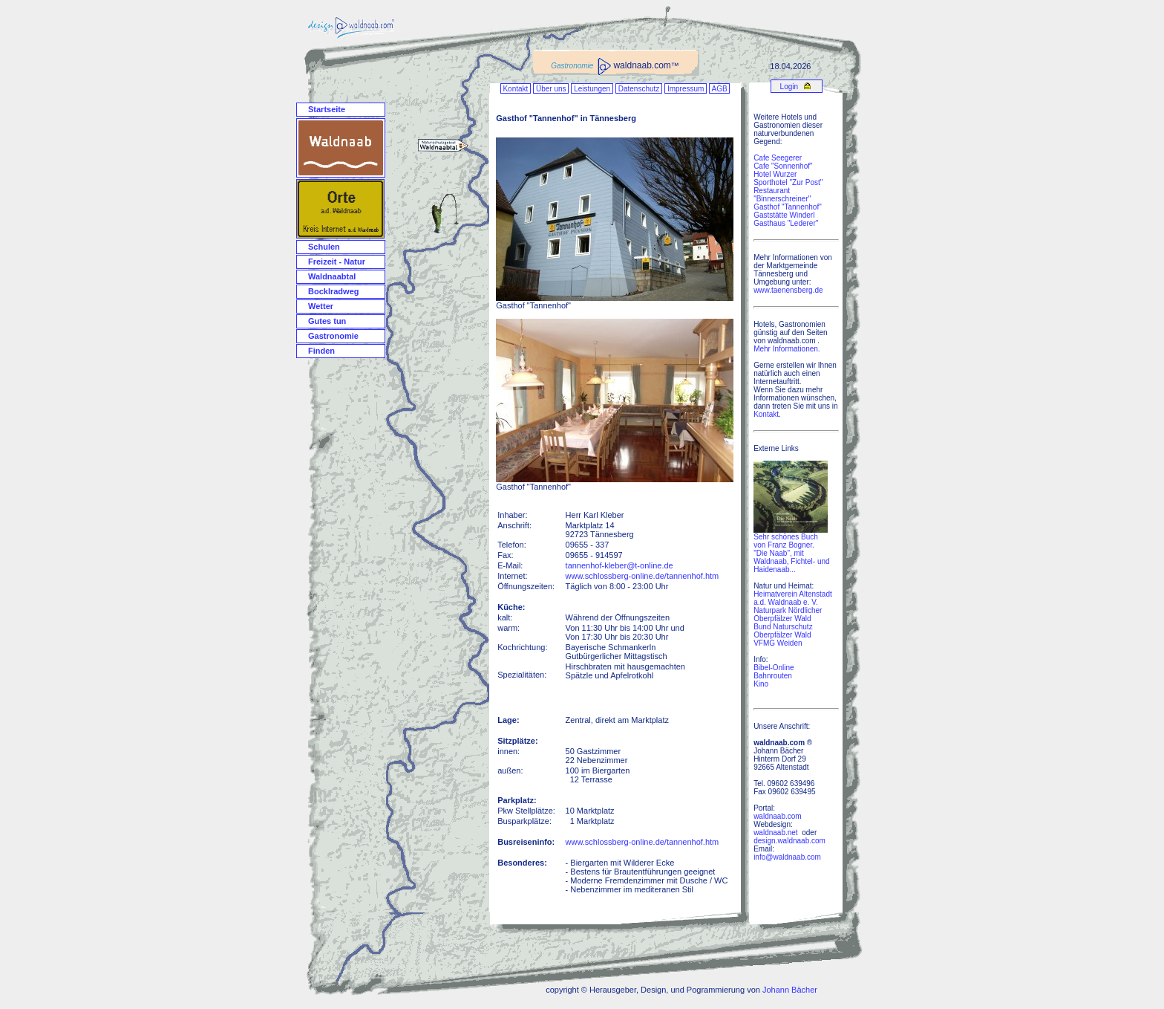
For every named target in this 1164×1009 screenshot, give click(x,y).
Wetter (320, 306)
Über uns (551, 89)
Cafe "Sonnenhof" (782, 166)
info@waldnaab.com (787, 857)
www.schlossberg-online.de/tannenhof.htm (642, 575)
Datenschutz (638, 89)
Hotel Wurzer (775, 174)
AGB (719, 89)
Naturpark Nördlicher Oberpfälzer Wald (787, 614)
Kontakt (515, 89)
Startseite (326, 109)
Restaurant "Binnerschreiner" (782, 194)
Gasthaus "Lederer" (785, 223)
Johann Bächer (789, 989)
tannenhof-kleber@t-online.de (619, 565)
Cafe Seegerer (777, 158)
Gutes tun (327, 321)
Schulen (324, 246)
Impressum (685, 89)
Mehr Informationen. (786, 349)
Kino (760, 684)
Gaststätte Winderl (783, 215)
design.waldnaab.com (789, 841)
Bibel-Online (773, 668)
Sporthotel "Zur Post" (788, 182)
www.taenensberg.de (788, 290)
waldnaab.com (777, 816)
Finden (321, 350)
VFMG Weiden (777, 643)
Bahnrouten (772, 676)
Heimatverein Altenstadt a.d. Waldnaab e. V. (792, 598)
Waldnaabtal (332, 276)
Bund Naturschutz (783, 627)
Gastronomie (333, 335)
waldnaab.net (775, 832)
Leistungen (592, 89)
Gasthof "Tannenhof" (787, 207)
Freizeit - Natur (336, 261)
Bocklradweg (333, 291)
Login (788, 86)
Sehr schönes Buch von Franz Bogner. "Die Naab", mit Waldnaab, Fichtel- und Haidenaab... (791, 550)
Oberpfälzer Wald (782, 635)
